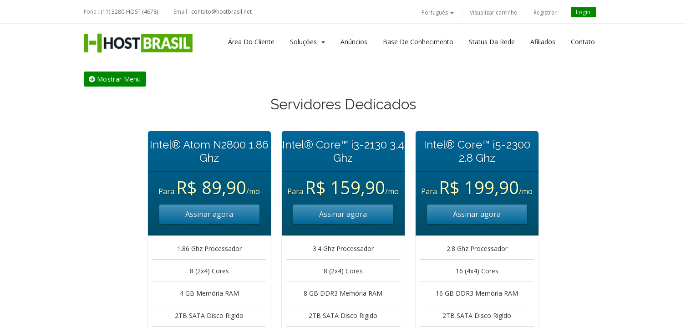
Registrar (545, 12)
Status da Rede (492, 41)
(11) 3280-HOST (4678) (129, 11)
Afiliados (542, 41)
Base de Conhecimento (418, 41)
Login (583, 12)
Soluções (307, 41)
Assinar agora (209, 214)
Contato (583, 41)
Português (438, 12)
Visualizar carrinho (494, 12)
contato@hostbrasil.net (221, 11)
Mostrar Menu (115, 79)
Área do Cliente (251, 41)
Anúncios (353, 41)
